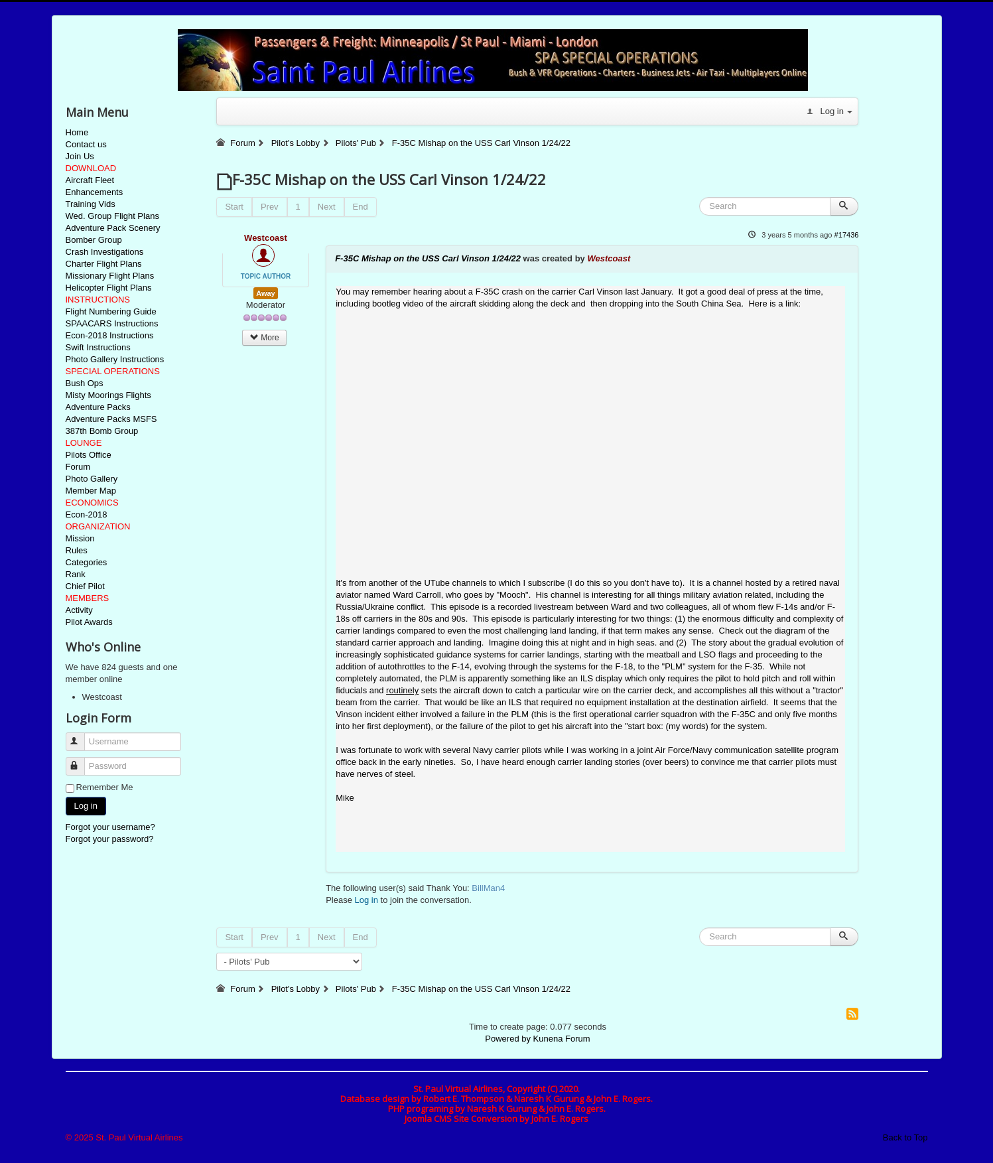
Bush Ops (84, 383)
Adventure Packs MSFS (111, 419)
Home (77, 132)
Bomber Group (94, 240)
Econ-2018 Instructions (110, 335)
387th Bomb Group (102, 431)
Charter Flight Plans (104, 264)
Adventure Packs (98, 407)
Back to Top (905, 1137)
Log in (86, 806)
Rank (76, 574)
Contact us (86, 144)
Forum (78, 467)
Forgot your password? (110, 839)
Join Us (80, 156)
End (360, 207)
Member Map (91, 491)
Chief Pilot (85, 586)
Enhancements (94, 192)
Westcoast (265, 238)
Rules (77, 550)
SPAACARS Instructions (112, 323)
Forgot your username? (110, 827)
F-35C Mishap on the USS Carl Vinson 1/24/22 (428, 258)
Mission (80, 538)
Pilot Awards (89, 622)
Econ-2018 (86, 514)
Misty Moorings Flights (108, 395)
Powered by (508, 1039)
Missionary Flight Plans (110, 276)
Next (327, 207)
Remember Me (104, 787)
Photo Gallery (92, 479)
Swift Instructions (98, 347)
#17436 (846, 235)
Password (81, 760)
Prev (270, 207)
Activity (79, 610)
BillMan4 (488, 888)
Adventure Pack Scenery (113, 228)
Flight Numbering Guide (111, 311)
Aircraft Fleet (90, 180)
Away (265, 293)
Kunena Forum (561, 1039)
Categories (86, 562)
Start (234, 207)
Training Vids (90, 204)
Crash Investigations (105, 252)
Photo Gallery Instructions (115, 359)
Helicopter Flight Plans (109, 288)
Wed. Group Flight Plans (112, 216)
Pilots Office (88, 455)
